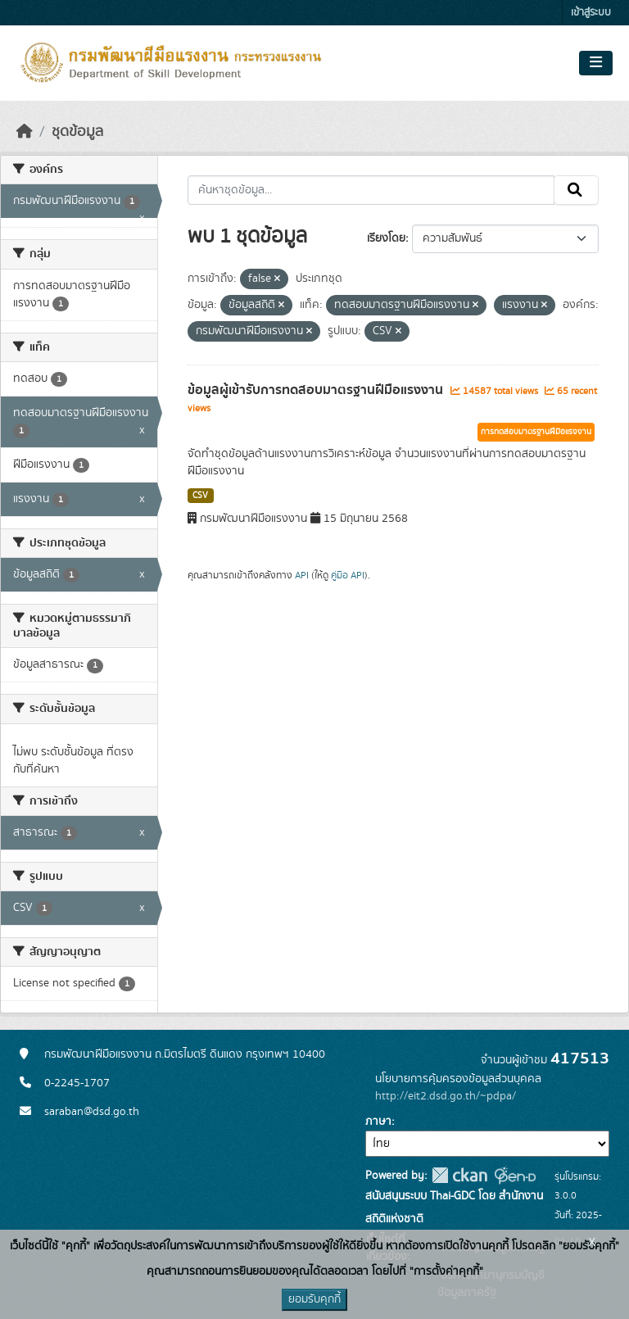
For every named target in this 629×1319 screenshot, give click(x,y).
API (302, 575)
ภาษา (378, 1121)
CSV (200, 495)
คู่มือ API (347, 575)
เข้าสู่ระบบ (591, 12)
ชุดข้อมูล (77, 132)
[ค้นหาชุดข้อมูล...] (371, 190)
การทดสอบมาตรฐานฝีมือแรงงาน (536, 431)
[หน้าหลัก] (24, 132)
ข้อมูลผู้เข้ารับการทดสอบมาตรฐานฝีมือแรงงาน (317, 390)
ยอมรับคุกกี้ (314, 1299)
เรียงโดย (386, 238)
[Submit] (576, 190)
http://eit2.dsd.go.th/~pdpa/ (445, 1096)
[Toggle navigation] (596, 63)
